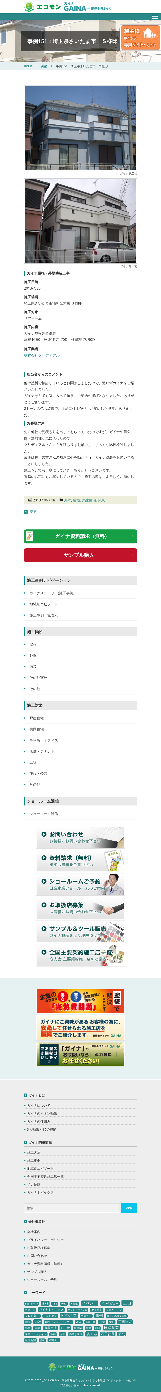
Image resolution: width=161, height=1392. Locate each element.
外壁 (67, 500)
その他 (35, 688)
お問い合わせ (37, 1255)
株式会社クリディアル (42, 355)
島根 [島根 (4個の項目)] (27, 1328)
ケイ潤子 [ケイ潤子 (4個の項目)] (96, 1310)
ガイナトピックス (40, 1192)
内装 (33, 666)
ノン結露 (33, 1184)
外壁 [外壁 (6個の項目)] (102, 1322)
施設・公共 (38, 773)
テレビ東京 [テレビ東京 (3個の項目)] (50, 1316)
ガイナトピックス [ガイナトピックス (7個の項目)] (51, 1309)
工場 (33, 762)
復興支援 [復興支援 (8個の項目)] (50, 1328)
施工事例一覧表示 (44, 615)
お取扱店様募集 (38, 1247)
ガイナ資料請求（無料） (82, 536)
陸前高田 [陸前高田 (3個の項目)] (54, 1340)
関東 (101, 500)
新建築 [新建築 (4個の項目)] (78, 1328)
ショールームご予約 (42, 1279)
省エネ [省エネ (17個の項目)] (91, 1333)
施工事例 (33, 1160)
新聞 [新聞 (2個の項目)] (97, 1328)
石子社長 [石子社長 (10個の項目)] (107, 1334)
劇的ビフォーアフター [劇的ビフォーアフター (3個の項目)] (58, 1322)
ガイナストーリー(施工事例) (52, 593)
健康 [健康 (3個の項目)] (27, 1322)
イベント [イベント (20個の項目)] (89, 1303)
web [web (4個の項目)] (64, 1303)
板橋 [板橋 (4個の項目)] (53, 1334)
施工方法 (33, 1152)
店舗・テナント (42, 751)
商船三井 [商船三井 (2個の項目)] (90, 1322)
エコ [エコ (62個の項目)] (127, 1303)
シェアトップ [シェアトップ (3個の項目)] (114, 1309)
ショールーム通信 (44, 813)
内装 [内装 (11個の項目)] (37, 1321)
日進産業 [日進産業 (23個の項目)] (111, 1327)
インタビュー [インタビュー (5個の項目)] (110, 1303)
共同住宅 (37, 729)
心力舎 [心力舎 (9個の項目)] (65, 1328)
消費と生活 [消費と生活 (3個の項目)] (75, 1334)
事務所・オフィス (44, 740)
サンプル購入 (79, 554)
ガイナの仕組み (38, 1121)
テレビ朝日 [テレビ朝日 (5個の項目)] (32, 1316)
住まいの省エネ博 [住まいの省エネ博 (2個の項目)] (117, 1316)
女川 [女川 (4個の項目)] (111, 1322)
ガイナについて (38, 1105)
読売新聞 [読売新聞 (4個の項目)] (30, 1340)
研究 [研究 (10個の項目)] (121, 1334)
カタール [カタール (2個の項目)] (30, 1309)
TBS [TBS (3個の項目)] (54, 1303)
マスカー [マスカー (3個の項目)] (86, 1316)
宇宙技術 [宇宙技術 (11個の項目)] (125, 1321)
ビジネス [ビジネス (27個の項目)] (69, 1315)
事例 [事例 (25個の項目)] (99, 1315)
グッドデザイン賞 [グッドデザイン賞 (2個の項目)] (77, 1309)
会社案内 (33, 1231)
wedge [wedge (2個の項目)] (74, 1303)
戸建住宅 (89, 500)
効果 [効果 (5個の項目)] (78, 1322)
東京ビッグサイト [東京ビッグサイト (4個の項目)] (35, 1334)
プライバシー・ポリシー (45, 1239)
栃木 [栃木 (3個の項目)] (62, 1334)
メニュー (152, 15)
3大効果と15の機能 (41, 1129)
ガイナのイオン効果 (42, 1113)
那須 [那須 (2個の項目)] (42, 1340)
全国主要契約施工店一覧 (45, 1176)
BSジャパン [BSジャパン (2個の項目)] (31, 1303)
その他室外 (38, 677)
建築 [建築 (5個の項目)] (37, 1328)
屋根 (76, 500)
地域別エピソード (44, 604)
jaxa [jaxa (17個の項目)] (45, 1303)
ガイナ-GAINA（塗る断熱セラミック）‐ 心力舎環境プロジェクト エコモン (80, 1367)
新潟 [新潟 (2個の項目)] (88, 1328)
